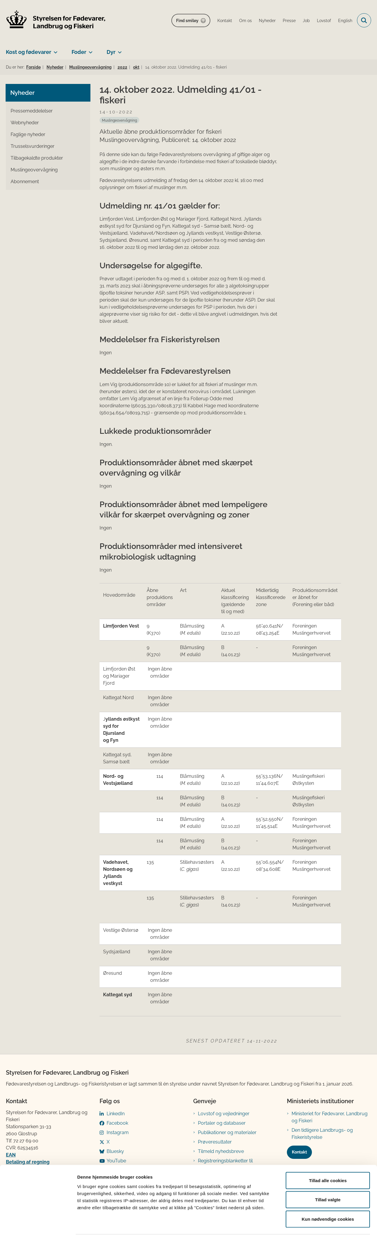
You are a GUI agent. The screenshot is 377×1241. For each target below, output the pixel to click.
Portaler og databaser (222, 1123)
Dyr (111, 52)
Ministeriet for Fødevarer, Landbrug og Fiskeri (330, 1117)
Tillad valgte (327, 1183)
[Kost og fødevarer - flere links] (54, 50)
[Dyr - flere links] (118, 50)
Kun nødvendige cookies (328, 1202)
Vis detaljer (306, 1229)
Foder (79, 52)
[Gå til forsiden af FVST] (56, 20)
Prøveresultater (215, 1142)
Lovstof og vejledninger (223, 1113)
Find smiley (187, 20)
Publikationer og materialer (227, 1132)
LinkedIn (116, 1113)
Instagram (118, 1132)
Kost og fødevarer (28, 52)
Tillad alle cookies (328, 1163)
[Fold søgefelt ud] (364, 20)
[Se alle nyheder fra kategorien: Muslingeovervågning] (119, 120)
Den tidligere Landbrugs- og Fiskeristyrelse (322, 1133)
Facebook (117, 1123)
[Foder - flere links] (89, 50)
